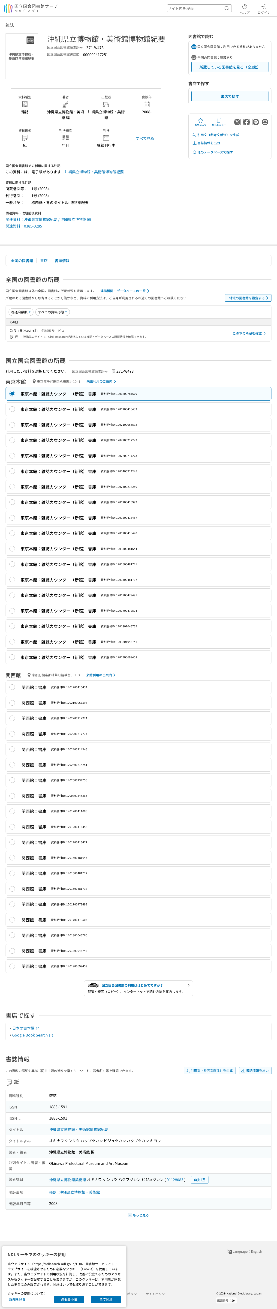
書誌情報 (62, 260)
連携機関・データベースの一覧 (125, 291)
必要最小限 (69, 1299)
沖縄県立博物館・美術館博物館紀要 (94, 171)
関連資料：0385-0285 (24, 226)
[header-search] (199, 8)
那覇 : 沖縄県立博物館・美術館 (74, 1192)
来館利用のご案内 (102, 381)
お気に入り (200, 122)
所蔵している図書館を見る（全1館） (230, 67)
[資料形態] (52, 312)
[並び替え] (21, 312)
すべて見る (145, 138)
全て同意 (105, 1299)
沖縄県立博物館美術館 (67, 1179)
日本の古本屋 (26, 1028)
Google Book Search (32, 1035)
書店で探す (230, 96)
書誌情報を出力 (206, 143)
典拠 (199, 1179)
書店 (44, 260)
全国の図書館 (22, 260)
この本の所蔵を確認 (250, 333)
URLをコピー (219, 122)
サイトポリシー (157, 1293)
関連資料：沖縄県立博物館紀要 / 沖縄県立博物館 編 (48, 219)
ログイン (264, 9)
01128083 (175, 1179)
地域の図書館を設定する (249, 298)
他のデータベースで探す (212, 152)
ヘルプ (245, 9)
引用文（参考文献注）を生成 (215, 134)
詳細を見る (17, 1299)
